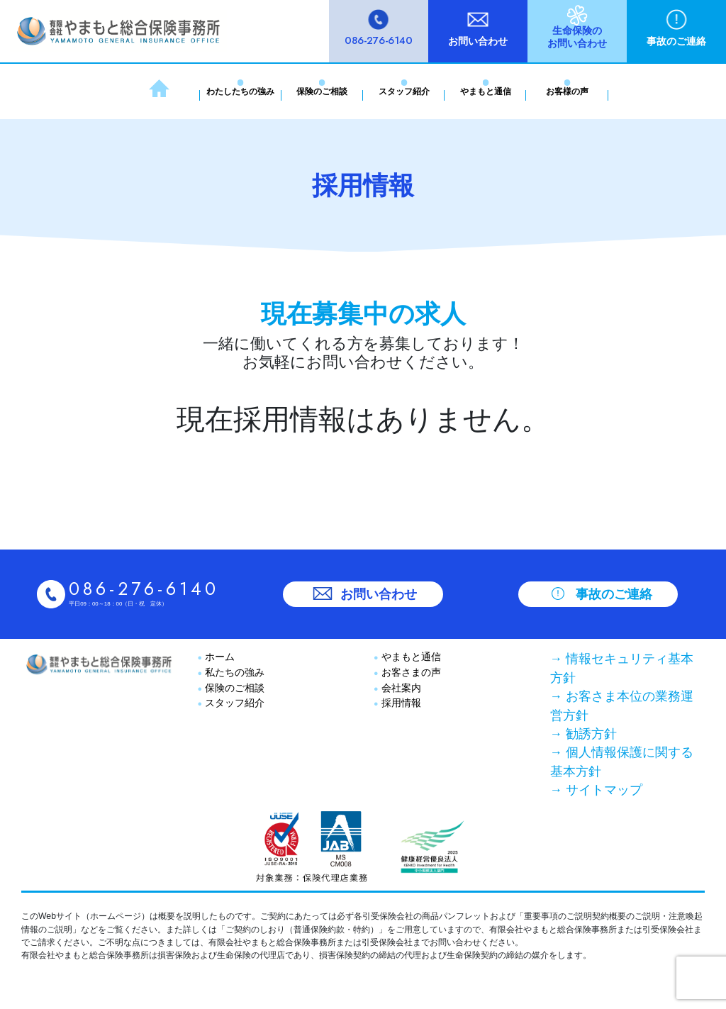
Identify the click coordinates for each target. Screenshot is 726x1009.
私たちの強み (233, 672)
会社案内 (400, 687)
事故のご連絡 (676, 41)
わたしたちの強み (240, 91)
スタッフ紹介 (404, 91)
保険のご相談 (321, 91)
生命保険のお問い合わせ (577, 37)
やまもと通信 (485, 91)
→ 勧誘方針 (583, 734)
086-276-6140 (379, 40)
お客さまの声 (410, 672)
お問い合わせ (478, 41)
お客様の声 (567, 91)
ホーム (218, 656)
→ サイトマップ (596, 790)
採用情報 (400, 702)
